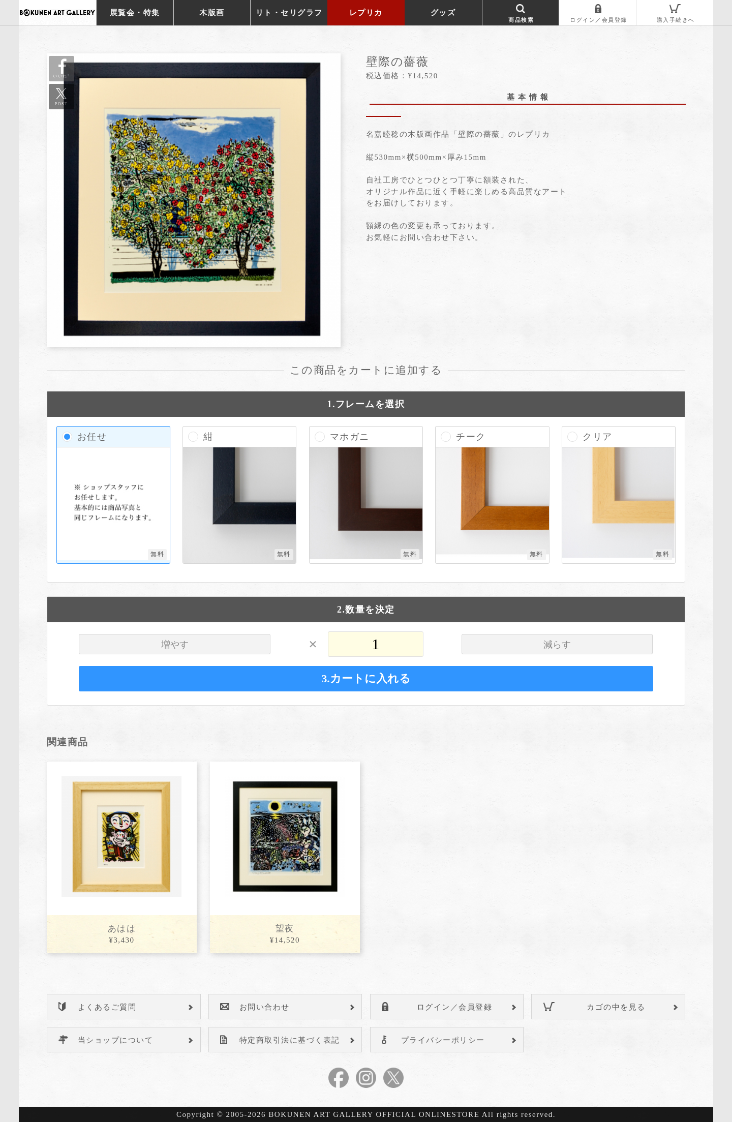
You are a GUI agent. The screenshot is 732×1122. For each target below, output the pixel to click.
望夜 (285, 928)
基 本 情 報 (527, 97)
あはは (122, 928)
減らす (557, 645)
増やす (175, 645)
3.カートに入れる (365, 679)
